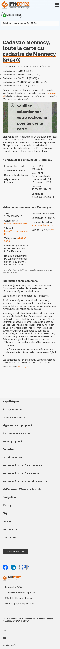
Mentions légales (9, 645)
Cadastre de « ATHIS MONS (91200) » (22, 74)
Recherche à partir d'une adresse (21, 473)
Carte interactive (12, 457)
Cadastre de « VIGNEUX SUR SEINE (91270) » (26, 82)
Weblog (7, 505)
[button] (57, 5)
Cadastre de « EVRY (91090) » (18, 71)
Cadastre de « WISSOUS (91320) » (20, 85)
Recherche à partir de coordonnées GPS (25, 481)
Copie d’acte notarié (14, 417)
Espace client (12, 15)
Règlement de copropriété (17, 425)
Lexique (7, 521)
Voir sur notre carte (42, 225)
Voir (53, 229)
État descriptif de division (17, 433)
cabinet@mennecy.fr (15, 223)
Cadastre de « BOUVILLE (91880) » (21, 78)
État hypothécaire (13, 409)
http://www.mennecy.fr (16, 232)
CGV (4, 630)
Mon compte (10, 529)
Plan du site (9, 537)
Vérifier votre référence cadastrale (22, 489)
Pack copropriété (12, 441)
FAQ (5, 513)
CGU (4, 638)
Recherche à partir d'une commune (22, 465)
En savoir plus (23, 366)
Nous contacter (15, 551)
